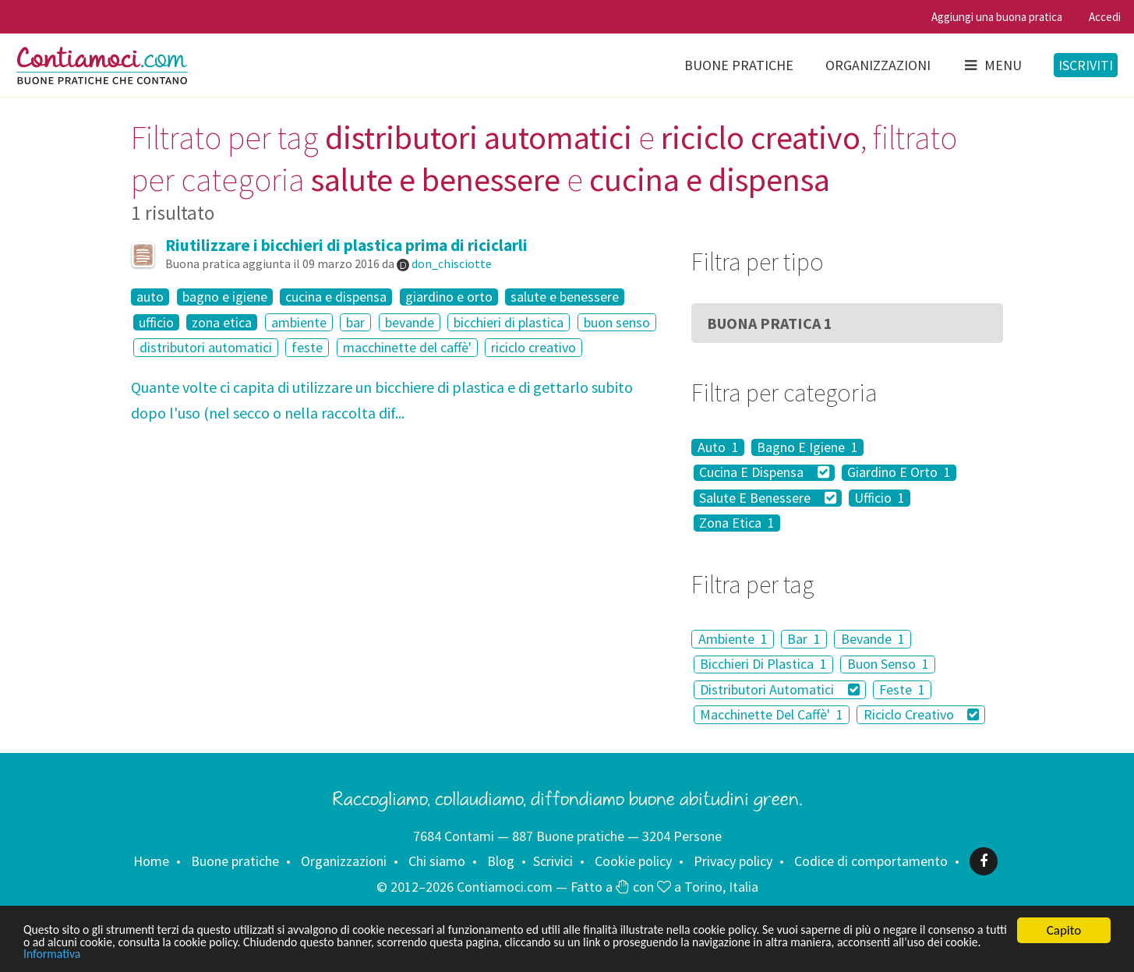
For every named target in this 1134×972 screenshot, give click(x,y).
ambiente (299, 322)
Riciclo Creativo (922, 714)
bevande (409, 322)
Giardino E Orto (899, 473)
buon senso (617, 322)
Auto (718, 447)
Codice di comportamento (871, 861)
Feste (902, 689)
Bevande (873, 639)
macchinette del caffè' (407, 347)
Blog (500, 861)
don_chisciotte (452, 263)
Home (151, 861)
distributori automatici (206, 347)
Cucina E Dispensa (764, 473)
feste (307, 347)
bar (355, 322)
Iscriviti (1085, 65)
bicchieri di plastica (508, 322)
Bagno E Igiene (807, 447)
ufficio (156, 322)
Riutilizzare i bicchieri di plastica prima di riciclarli (346, 245)
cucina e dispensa (336, 297)
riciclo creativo (533, 347)
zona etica (222, 322)
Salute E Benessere (767, 498)
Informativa (213, 954)
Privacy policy (733, 861)
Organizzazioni (878, 65)
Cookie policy (633, 861)
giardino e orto (449, 297)
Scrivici (553, 861)
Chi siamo (436, 861)
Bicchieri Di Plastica (763, 664)
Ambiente (733, 639)
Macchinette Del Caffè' (771, 714)
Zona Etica (737, 523)
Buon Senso (888, 664)
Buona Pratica (769, 323)
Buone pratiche (738, 65)
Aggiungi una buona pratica (996, 16)
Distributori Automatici (780, 689)
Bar (804, 639)
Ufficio (879, 498)
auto (150, 297)
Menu (992, 65)
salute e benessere (564, 297)
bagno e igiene (224, 297)
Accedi (1105, 16)
